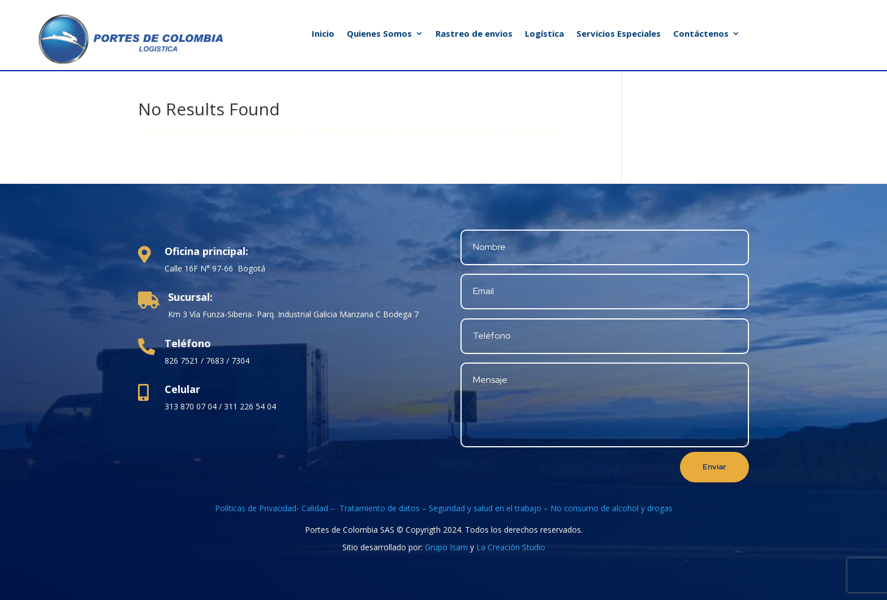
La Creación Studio (510, 547)
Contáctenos (701, 34)
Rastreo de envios (474, 34)
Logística (544, 34)
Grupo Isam (446, 547)
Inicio (323, 34)
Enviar (714, 466)
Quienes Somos (379, 34)
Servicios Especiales (618, 34)
